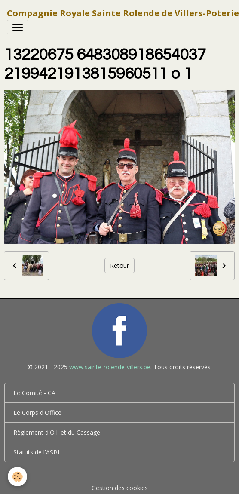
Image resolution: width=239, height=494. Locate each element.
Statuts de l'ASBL (37, 452)
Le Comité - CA (34, 393)
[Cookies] (17, 476)
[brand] (123, 13)
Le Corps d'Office (37, 412)
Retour (119, 265)
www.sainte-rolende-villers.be (109, 367)
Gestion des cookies (120, 488)
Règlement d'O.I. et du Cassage (56, 432)
